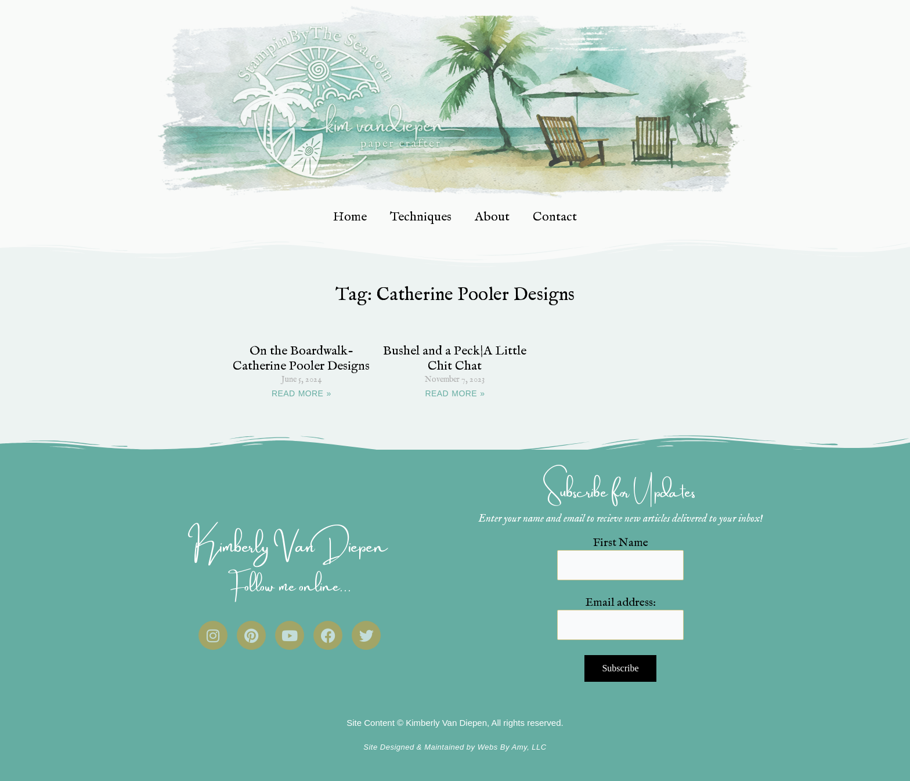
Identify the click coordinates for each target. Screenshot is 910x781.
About (492, 217)
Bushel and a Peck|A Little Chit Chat (454, 358)
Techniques (421, 217)
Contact (555, 217)
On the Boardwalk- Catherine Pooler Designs (301, 358)
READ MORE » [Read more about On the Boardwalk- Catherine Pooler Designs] (301, 393)
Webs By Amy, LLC (512, 747)
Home (350, 217)
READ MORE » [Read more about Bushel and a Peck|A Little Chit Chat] (455, 393)
